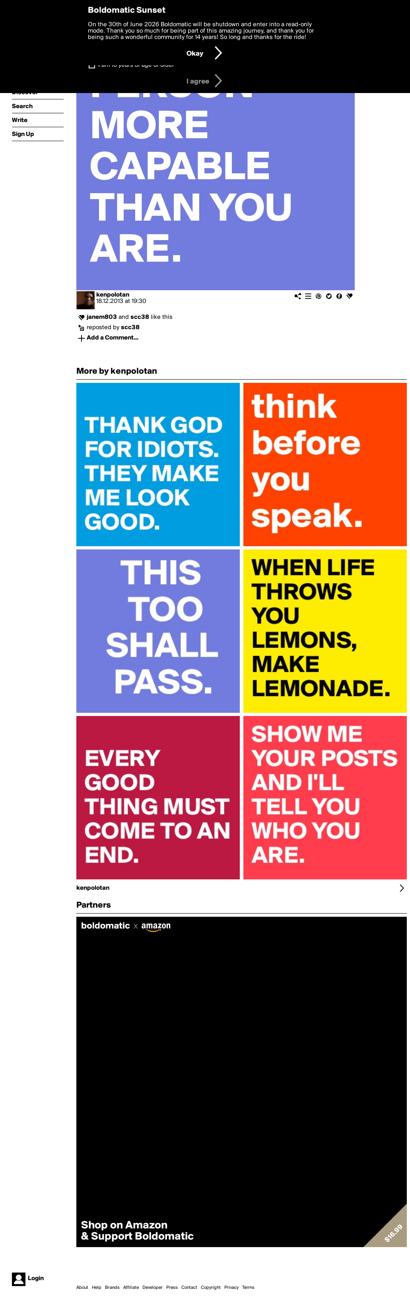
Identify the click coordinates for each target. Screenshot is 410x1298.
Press (172, 1287)
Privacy (231, 1287)
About (82, 1287)
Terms (248, 1287)
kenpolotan (112, 295)
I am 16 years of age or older (136, 65)
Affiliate (131, 1287)
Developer (152, 1287)
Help (96, 1287)
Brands (112, 1287)
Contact (189, 1287)
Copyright (211, 1287)
